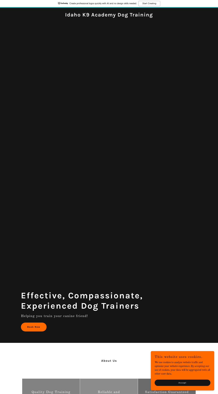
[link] (109, 16)
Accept (182, 385)
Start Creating (149, 3)
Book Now (33, 327)
